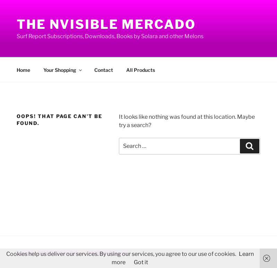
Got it (141, 262)
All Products (140, 70)
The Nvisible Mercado (106, 24)
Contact (103, 70)
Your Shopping (63, 70)
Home (23, 70)
